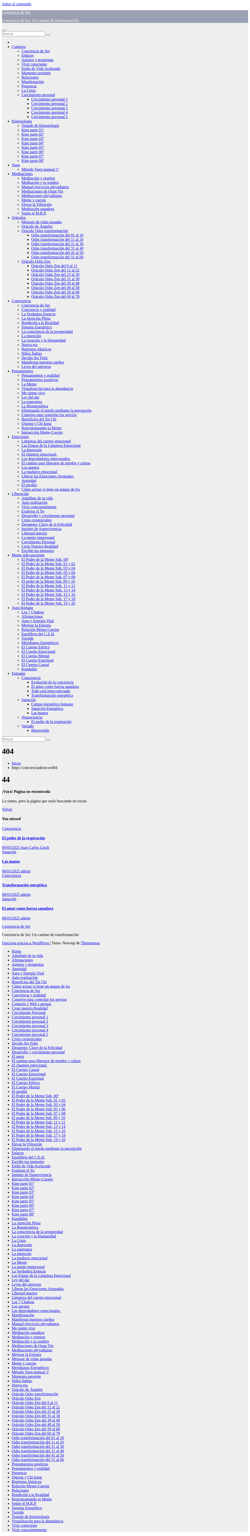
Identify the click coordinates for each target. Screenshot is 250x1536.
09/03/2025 (11, 847)
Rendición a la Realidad (40, 323)
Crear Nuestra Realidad (39, 546)
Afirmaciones (32, 616)
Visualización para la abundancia (47, 388)
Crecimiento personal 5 (49, 117)
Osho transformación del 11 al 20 (57, 239)
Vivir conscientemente (38, 507)
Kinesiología (22, 121)
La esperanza (31, 402)
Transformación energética (52, 695)
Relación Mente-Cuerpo (40, 630)
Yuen (16, 165)
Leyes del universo (36, 367)
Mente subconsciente (28, 555)
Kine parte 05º (32, 147)
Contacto (19, 47)
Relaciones (30, 77)
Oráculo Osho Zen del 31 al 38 (55, 279)
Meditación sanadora (37, 209)
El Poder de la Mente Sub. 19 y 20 (48, 603)
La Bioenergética (34, 406)
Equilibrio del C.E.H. (38, 634)
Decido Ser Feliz (34, 358)
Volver (7, 809)
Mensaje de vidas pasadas (41, 222)
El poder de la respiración (51, 722)
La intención (31, 336)
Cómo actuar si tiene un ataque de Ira (50, 489)
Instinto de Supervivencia (41, 529)
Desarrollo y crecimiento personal (47, 516)
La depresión (31, 450)
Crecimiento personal (38, 95)
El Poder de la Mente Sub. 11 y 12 (48, 586)
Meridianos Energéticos (40, 643)
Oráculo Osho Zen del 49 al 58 (55, 288)
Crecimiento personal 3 (49, 108)
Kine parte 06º (32, 152)
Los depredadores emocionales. (46, 459)
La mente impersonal (37, 537)
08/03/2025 (11, 871)
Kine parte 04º (32, 143)
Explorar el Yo (32, 511)
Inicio (16, 763)
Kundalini (29, 669)
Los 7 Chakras (32, 612)
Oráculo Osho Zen (35, 261)
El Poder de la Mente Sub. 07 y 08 (48, 577)
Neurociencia (31, 717)
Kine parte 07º (32, 156)
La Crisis (28, 90)
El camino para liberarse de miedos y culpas (55, 463)
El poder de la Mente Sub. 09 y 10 (48, 581)
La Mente (29, 384)
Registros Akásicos (36, 349)
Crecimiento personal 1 (49, 99)
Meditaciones (22, 174)
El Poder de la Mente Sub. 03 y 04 (48, 568)
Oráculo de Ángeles (36, 226)
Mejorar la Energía (36, 625)
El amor (18, 1056)
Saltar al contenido (16, 4)
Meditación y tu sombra (40, 182)
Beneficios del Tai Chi (38, 419)
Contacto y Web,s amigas (31, 1004)
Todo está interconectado (50, 691)
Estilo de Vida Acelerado (40, 68)
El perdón (29, 485)
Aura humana (22, 608)
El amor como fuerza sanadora (55, 686)
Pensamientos (22, 371)
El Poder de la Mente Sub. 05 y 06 (48, 573)
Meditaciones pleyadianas (41, 196)
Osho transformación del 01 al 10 (57, 235)
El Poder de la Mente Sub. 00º (45, 559)
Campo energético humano (52, 704)
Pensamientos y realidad (40, 375)
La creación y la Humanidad (43, 340)
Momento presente (36, 73)
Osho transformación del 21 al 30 (57, 244)
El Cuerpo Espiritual (37, 660)
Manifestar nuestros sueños (42, 362)
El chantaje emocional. (39, 454)
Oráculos (19, 217)
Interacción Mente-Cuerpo (42, 432)
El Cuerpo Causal (35, 665)
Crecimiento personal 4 (49, 112)
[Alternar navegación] (4, 30)
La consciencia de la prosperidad (47, 331)
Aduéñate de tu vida (37, 498)
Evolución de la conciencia (52, 682)
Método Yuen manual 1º (40, 169)
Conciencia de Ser (16, 12)
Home (16, 951)
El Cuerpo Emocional (38, 651)
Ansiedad (28, 480)
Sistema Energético (36, 327)
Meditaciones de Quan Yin (42, 191)
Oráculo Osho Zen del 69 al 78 (55, 296)
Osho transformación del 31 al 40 (57, 248)
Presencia (28, 86)
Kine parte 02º (32, 134)
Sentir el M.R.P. (33, 213)
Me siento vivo (33, 393)
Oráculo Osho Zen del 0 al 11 (54, 266)
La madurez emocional (39, 472)
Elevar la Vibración (36, 204)
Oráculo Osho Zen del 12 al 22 (55, 270)
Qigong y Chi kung (36, 423)
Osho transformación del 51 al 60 (57, 257)
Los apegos (30, 467)
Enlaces (27, 55)
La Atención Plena (35, 318)
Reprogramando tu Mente (41, 428)
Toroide (27, 638)
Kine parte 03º (32, 139)
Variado (27, 726)
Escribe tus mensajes (37, 551)
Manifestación (32, 82)
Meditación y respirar (38, 178)
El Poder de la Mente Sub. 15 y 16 (48, 594)
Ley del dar (30, 397)
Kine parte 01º (32, 130)
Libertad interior (34, 533)
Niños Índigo (31, 353)
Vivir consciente (34, 64)
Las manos (39, 713)
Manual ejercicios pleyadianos (45, 187)
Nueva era (29, 345)
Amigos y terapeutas (37, 60)
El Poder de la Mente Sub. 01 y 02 (48, 564)
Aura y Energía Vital (37, 621)
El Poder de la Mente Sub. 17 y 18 (48, 599)
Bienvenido (40, 730)
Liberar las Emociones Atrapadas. (47, 476)
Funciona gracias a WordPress (26, 943)
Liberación (20, 494)
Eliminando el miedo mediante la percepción (56, 410)
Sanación (28, 700)
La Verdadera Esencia (38, 314)
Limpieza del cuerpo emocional (46, 441)
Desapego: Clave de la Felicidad (46, 524)
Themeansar (90, 943)
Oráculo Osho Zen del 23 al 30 (55, 274)
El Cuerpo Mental (35, 656)
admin (26, 871)
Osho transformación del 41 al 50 (57, 253)
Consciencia (21, 301)
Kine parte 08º (32, 161)
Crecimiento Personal (38, 542)
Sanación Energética (47, 708)
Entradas (18, 673)
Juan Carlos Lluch (35, 847)
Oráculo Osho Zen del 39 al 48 (55, 283)
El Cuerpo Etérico (35, 647)
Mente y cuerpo (33, 200)
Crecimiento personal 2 (49, 104)
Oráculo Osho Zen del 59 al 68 (55, 292)
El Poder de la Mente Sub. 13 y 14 (48, 590)
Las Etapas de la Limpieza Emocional (51, 445)
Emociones (20, 437)
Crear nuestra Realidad (30, 1008)
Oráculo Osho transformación (44, 231)
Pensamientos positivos (39, 380)
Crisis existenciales (36, 520)
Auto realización (34, 502)
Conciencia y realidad (38, 310)
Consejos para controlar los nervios (49, 415)
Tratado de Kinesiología (40, 125)
